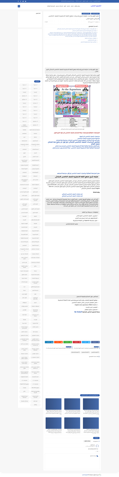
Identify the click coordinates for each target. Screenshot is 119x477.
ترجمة (35, 271)
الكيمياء (35, 227)
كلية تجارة (24, 314)
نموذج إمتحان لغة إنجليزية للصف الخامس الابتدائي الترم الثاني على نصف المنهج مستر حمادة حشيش (72, 412)
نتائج (24, 391)
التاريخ (24, 156)
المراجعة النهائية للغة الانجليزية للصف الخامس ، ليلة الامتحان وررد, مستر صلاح (76, 148)
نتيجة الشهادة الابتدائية (24, 397)
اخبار (24, 137)
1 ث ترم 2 (24, 88)
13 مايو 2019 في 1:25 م (90, 446)
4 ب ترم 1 (24, 114)
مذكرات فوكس (35, 353)
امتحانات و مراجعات (35, 262)
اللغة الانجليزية (86, 13)
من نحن (90, 1)
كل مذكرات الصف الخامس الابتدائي (72, 194)
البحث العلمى (35, 156)
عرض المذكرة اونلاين (92, 40)
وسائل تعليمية (24, 401)
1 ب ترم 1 (35, 85)
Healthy (24, 130)
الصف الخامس (95, 13)
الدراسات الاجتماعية (24, 184)
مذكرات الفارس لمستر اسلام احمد (35, 340)
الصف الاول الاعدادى (24, 192)
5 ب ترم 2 (24, 117)
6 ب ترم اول (35, 125)
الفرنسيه (24, 216)
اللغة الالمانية (24, 227)
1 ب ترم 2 (24, 85)
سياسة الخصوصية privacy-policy (68, 1)
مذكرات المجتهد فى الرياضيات (24, 340)
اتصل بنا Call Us (79, 1)
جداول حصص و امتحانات (35, 283)
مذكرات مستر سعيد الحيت (24, 363)
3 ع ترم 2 (24, 110)
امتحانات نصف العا (35, 257)
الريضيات (24, 188)
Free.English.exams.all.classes (35, 130)
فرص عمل (24, 297)
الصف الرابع (35, 212)
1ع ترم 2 (24, 92)
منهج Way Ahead (35, 387)
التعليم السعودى (24, 165)
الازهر (24, 153)
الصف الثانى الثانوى (35, 209)
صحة (24, 290)
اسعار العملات (35, 149)
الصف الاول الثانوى (35, 195)
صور (35, 294)
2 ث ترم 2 (35, 99)
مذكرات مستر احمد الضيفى (35, 363)
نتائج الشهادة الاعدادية (35, 397)
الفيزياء (24, 220)
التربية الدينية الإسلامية (24, 161)
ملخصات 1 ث (35, 380)
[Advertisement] (72, 55)
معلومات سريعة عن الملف (91, 38)
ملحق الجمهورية (24, 376)
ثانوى (65, 6)
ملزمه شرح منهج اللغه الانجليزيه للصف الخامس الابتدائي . (84, 30)
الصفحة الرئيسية (96, 1)
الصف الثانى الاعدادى (24, 205)
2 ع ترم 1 (24, 103)
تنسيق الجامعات (35, 278)
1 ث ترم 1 (35, 88)
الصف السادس (24, 212)
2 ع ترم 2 (35, 106)
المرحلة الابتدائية (75, 352)
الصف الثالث (24, 195)
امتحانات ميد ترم (24, 254)
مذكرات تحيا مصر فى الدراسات (35, 345)
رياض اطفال (77, 6)
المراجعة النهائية (51, 6)
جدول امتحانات (24, 282)
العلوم (35, 216)
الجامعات (24, 172)
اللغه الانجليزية (35, 238)
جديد (24, 286)
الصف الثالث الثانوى (24, 199)
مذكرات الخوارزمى (35, 335)
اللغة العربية (35, 234)
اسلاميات (24, 149)
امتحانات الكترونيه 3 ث (24, 250)
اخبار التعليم (35, 140)
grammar (24, 133)
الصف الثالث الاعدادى (35, 200)
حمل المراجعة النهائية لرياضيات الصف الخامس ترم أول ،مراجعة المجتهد (78, 173)
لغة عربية (24, 323)
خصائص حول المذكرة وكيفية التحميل (89, 42)
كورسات (35, 319)
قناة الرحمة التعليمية (35, 311)
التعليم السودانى (35, 168)
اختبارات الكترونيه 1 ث (24, 145)
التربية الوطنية (35, 165)
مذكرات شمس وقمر (24, 349)
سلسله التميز (35, 290)
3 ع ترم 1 (35, 114)
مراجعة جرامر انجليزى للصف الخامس (88, 138)
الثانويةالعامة (35, 172)
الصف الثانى (35, 204)
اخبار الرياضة (24, 140)
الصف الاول (35, 192)
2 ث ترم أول (24, 99)
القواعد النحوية (24, 223)
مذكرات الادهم (24, 331)
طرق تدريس (24, 294)
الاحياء (35, 153)
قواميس (24, 310)
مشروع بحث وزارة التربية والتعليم (24, 373)
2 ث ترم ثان (35, 103)
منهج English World (24, 384)
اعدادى (68, 6)
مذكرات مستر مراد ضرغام (35, 373)
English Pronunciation (24, 126)
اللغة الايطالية (24, 230)
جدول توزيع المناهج (35, 286)
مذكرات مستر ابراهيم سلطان (24, 358)
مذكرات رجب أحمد (24, 344)
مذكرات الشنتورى (24, 335)
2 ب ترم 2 (35, 95)
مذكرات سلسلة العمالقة (35, 349)
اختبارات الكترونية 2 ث (35, 145)
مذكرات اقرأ (35, 331)
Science (35, 133)
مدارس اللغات (35, 327)
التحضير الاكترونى (35, 160)
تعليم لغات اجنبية (24, 271)
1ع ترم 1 (35, 92)
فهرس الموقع (85, 1)
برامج (35, 266)
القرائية (35, 223)
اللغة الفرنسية (24, 234)
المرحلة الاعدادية (24, 241)
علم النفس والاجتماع (35, 298)
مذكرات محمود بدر (35, 357)
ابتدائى (72, 6)
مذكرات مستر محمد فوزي (24, 368)
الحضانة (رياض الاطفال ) (24, 180)
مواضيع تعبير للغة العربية (35, 392)
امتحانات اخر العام (35, 249)
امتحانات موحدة (35, 254)
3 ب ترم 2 (35, 110)
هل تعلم (35, 401)
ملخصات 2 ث (24, 380)
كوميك (24, 319)
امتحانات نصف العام (24, 258)
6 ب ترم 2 (24, 121)
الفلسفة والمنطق (35, 220)
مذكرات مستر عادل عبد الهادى (35, 368)
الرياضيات (35, 188)
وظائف (35, 404)
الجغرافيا (35, 176)
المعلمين (24, 245)
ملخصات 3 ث (35, 384)
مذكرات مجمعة (24, 353)
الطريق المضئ (96, 6)
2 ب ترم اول (24, 95)
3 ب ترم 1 (24, 106)
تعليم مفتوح (24, 274)
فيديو (35, 302)
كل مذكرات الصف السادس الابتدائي (72, 196)
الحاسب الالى (35, 179)
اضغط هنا (78, 312)
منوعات (24, 387)
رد (97, 451)
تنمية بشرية (24, 278)
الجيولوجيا (24, 176)
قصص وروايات (24, 306)
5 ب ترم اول (35, 121)
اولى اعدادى (24, 262)
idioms (35, 137)
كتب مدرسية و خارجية (35, 315)
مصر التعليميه (35, 376)
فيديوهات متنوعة (35, 306)
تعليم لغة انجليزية (35, 274)
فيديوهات (24, 302)
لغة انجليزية (35, 323)
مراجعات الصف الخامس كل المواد (89, 136)
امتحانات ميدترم (59, 6)
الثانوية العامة (24, 168)
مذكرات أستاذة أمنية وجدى (24, 328)
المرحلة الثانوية (35, 245)
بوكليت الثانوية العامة (24, 267)
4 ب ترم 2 (35, 117)
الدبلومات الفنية (35, 184)
